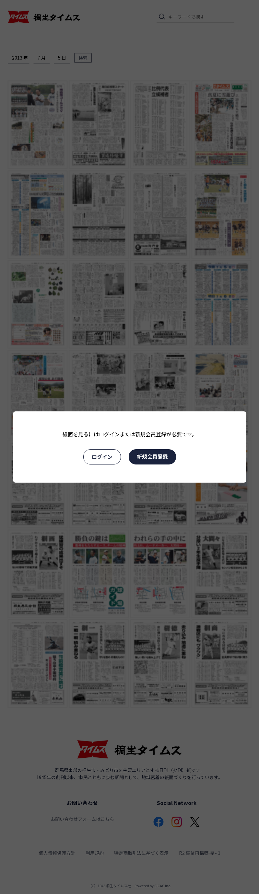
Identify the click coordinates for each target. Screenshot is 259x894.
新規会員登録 (152, 456)
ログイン (102, 457)
